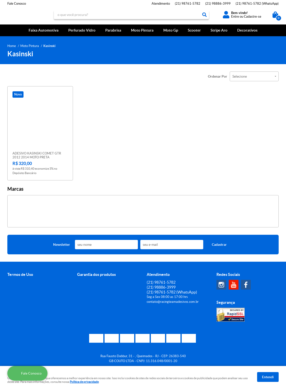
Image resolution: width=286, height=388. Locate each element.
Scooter (194, 30)
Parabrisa (113, 30)
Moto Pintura (142, 30)
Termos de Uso (20, 274)
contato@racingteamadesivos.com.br (173, 302)
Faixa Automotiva (44, 30)
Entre (235, 16)
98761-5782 (187, 3)
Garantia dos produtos (96, 274)
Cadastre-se (252, 16)
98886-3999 (218, 3)
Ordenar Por (217, 76)
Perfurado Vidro (81, 30)
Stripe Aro (219, 30)
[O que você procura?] (204, 14)
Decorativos (247, 30)
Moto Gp (170, 30)
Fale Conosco (16, 3)
